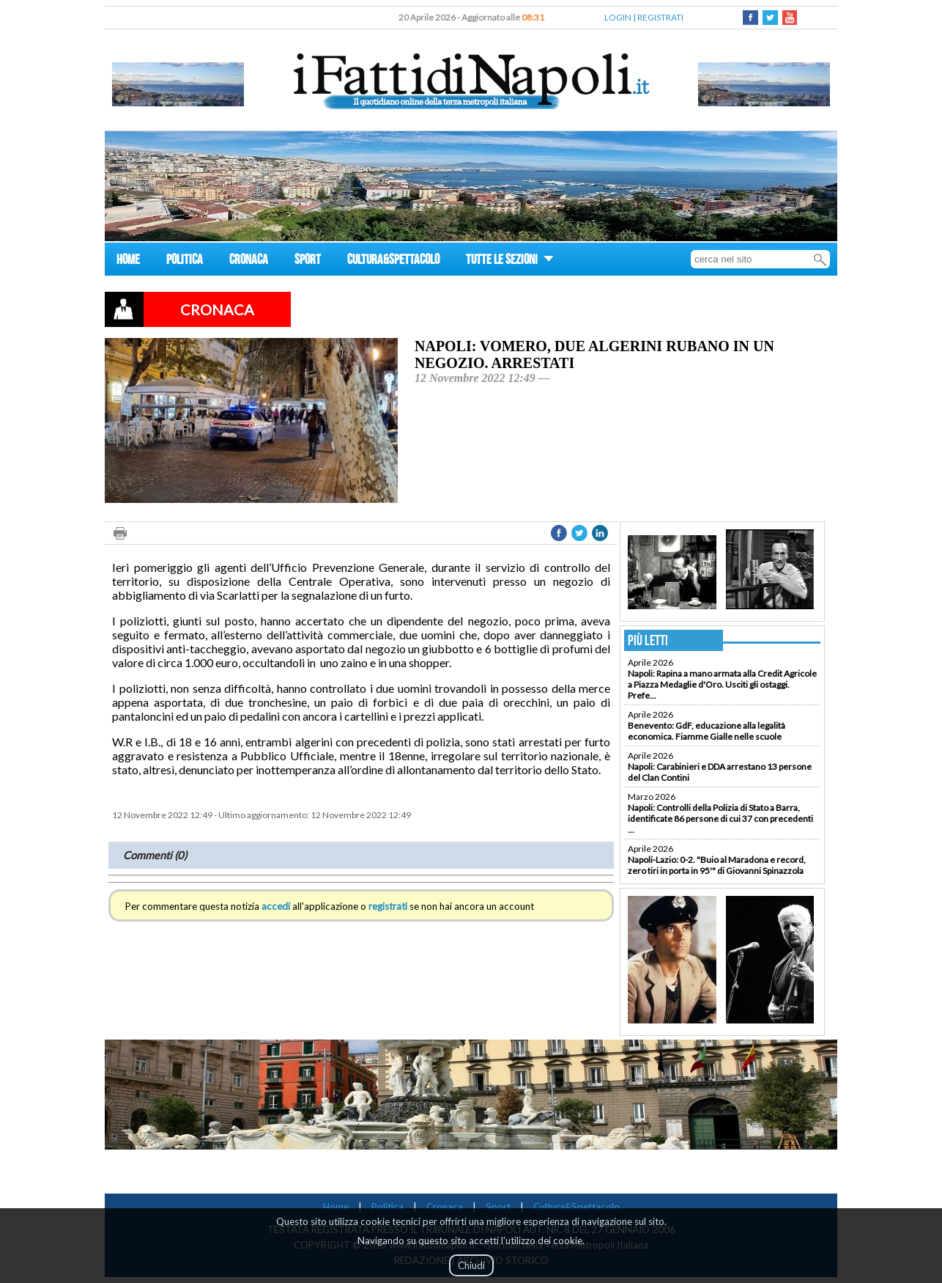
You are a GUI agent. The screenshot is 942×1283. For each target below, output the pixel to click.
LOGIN (617, 17)
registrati (387, 906)
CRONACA (248, 261)
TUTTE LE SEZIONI (510, 261)
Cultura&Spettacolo (576, 1207)
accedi (276, 906)
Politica (387, 1207)
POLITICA (184, 261)
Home (336, 1207)
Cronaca (444, 1207)
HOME (128, 261)
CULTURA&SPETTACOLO (393, 261)
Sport (498, 1207)
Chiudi (471, 1265)
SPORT (307, 261)
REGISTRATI (660, 17)
